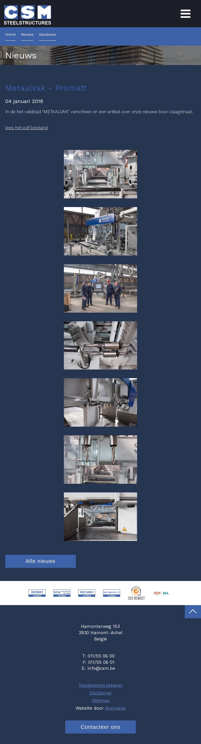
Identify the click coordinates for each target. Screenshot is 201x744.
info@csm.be (101, 668)
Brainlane (115, 708)
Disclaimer (101, 693)
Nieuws (27, 34)
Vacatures (47, 34)
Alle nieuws (40, 561)
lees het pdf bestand (26, 127)
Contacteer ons (100, 727)
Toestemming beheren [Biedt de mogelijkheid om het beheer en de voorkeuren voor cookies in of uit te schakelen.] (100, 685)
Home (10, 34)
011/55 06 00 (101, 656)
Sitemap (101, 700)
